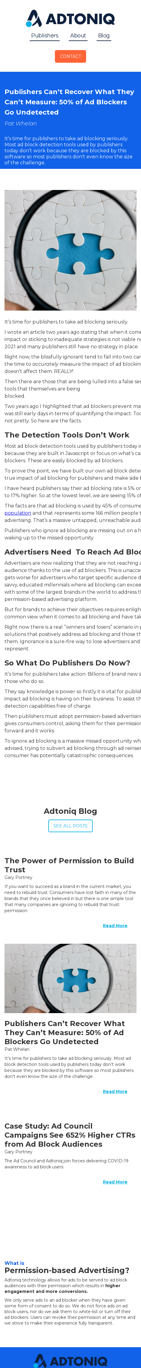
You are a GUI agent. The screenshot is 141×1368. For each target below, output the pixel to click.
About (78, 35)
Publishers (44, 35)
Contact (70, 56)
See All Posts (70, 826)
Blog (104, 35)
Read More (115, 925)
